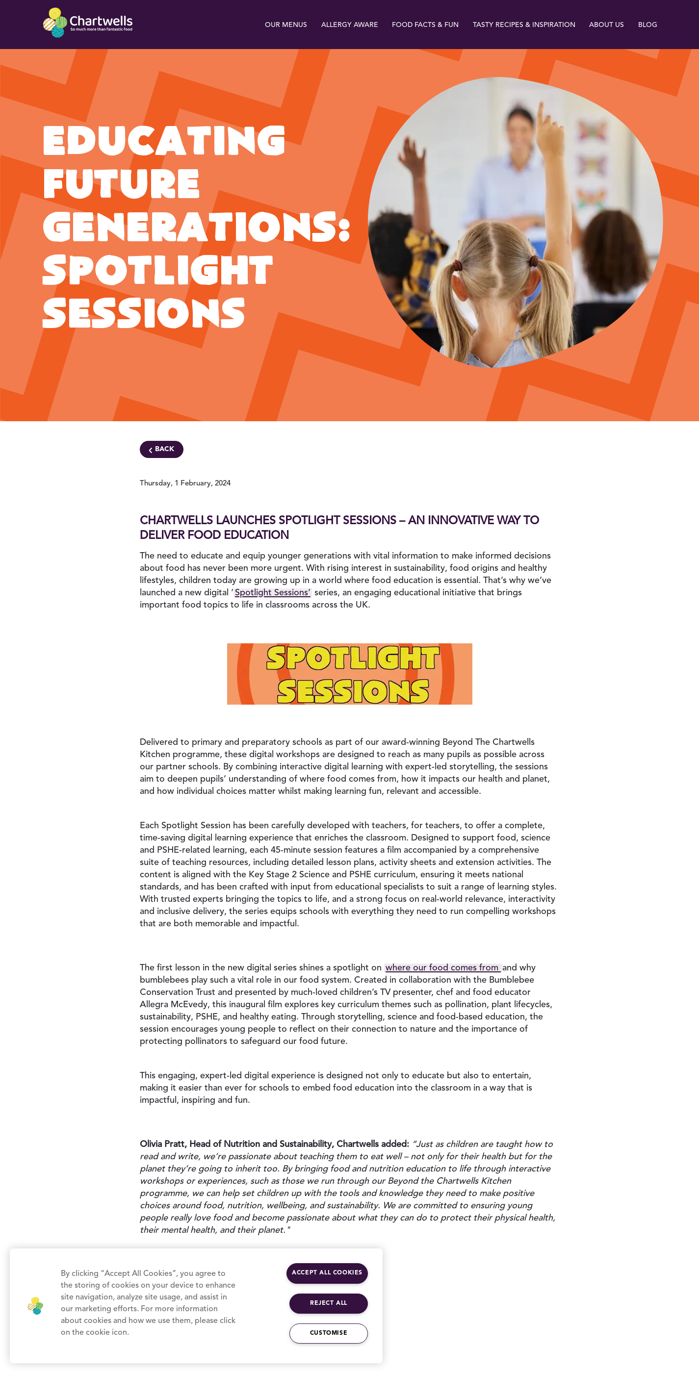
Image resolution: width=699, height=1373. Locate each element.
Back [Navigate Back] (164, 449)
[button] (35, 1306)
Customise (328, 1333)
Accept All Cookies (327, 1273)
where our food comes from (443, 968)
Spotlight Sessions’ (273, 592)
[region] (196, 1305)
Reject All (328, 1303)
